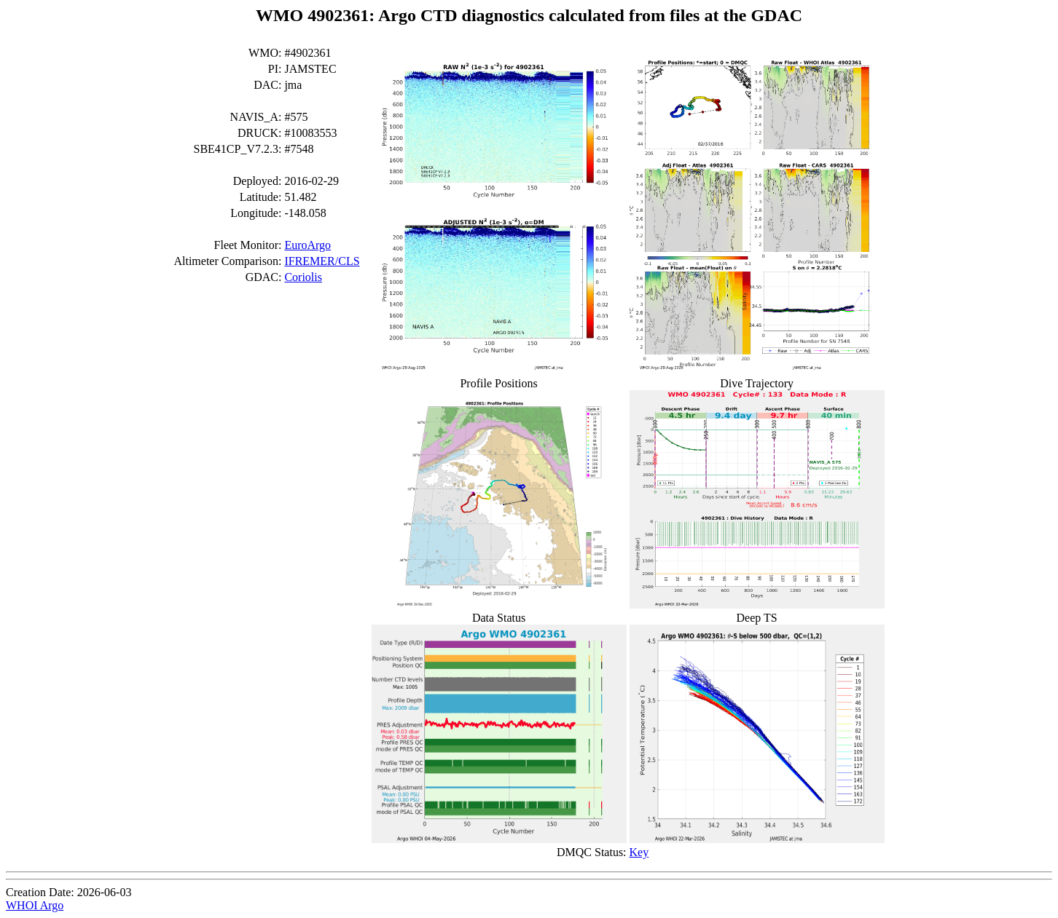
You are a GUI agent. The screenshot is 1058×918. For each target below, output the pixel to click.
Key (639, 852)
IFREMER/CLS (321, 261)
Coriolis (303, 277)
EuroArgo (307, 245)
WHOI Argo (34, 905)
